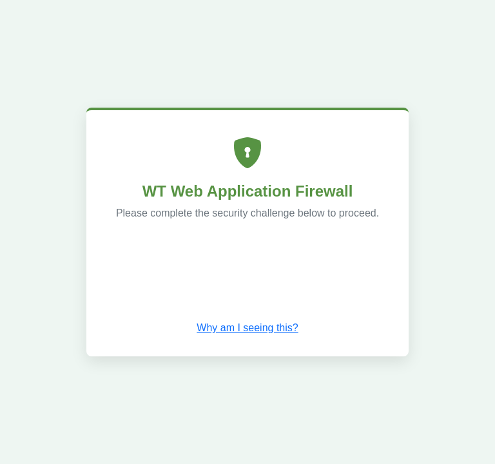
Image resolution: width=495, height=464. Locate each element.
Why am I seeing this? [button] (247, 327)
